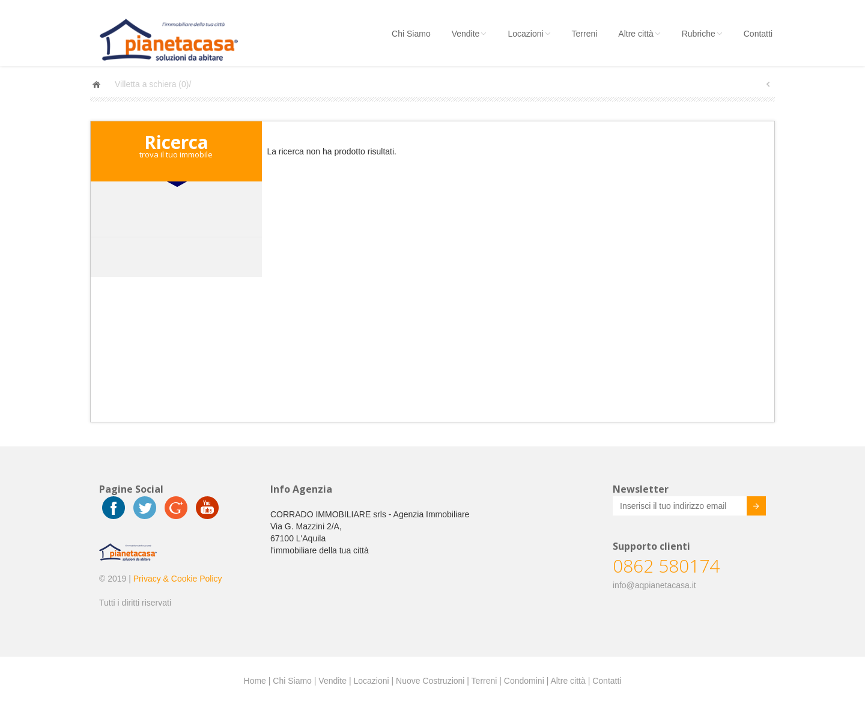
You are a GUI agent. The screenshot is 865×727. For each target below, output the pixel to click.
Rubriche (702, 33)
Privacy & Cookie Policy (177, 578)
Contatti (758, 33)
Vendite (469, 33)
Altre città (639, 33)
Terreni (585, 33)
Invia (747, 508)
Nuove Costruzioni (430, 681)
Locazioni (529, 33)
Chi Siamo (411, 33)
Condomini (524, 681)
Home (255, 681)
